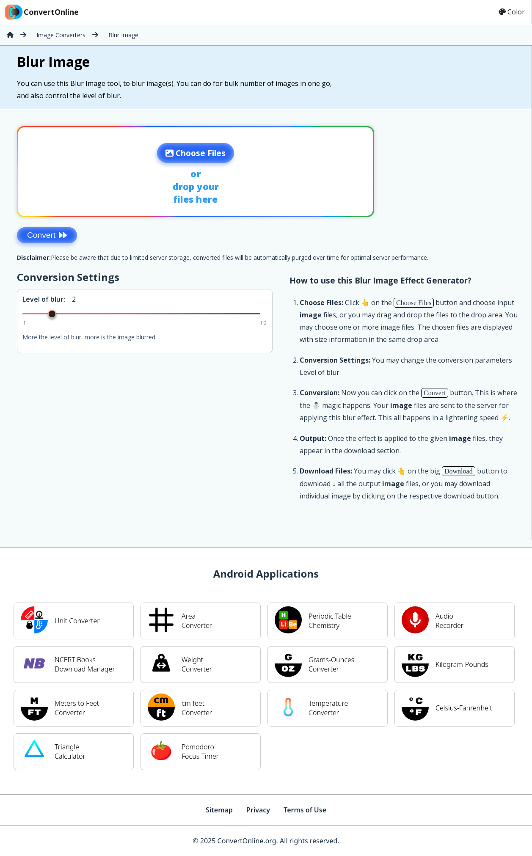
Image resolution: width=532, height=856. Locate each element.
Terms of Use (305, 810)
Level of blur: (43, 299)
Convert (47, 235)
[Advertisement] (461, 169)
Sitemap (219, 810)
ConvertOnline (41, 12)
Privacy (258, 810)
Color (512, 12)
